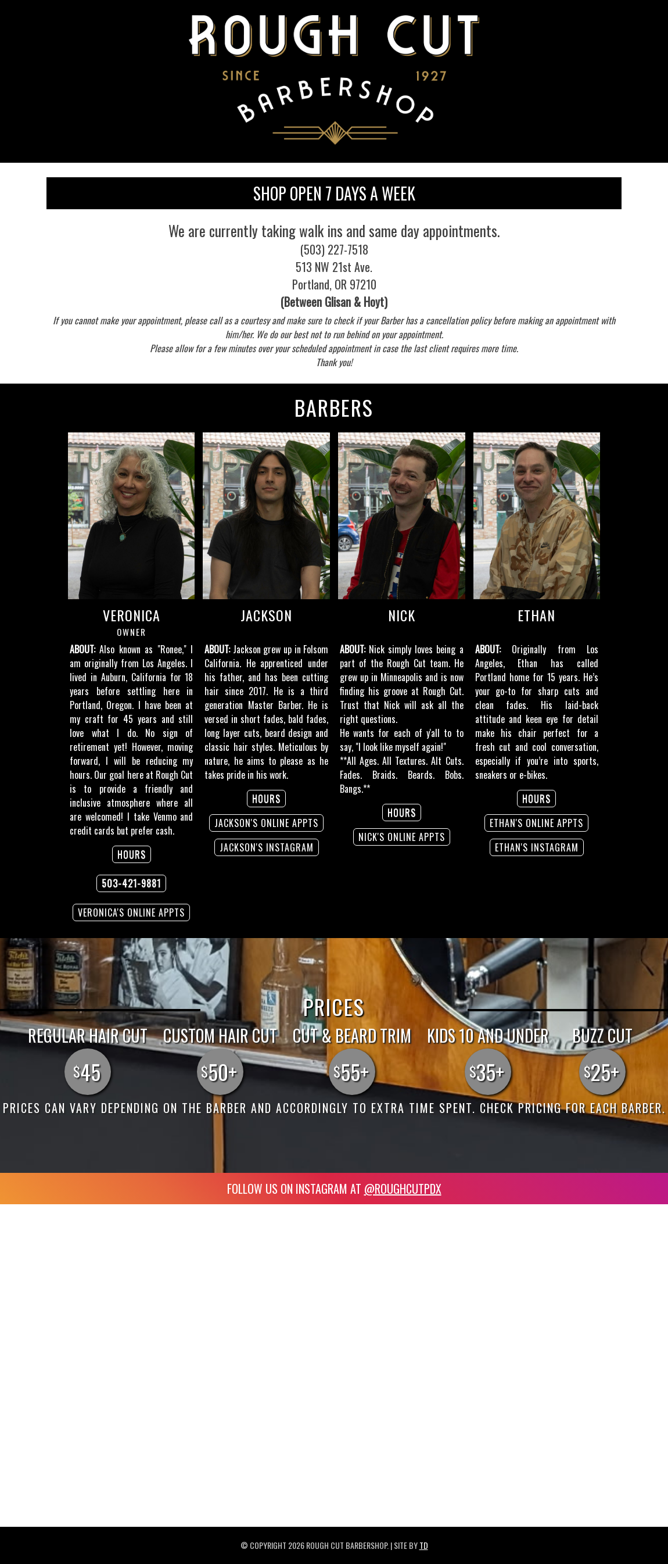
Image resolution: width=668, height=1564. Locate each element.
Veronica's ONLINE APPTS (131, 912)
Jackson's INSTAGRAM (267, 847)
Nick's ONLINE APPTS (401, 837)
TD (423, 1545)
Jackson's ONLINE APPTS (266, 823)
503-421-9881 (131, 883)
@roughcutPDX (402, 1188)
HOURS (131, 854)
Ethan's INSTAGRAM (537, 847)
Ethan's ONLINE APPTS (536, 823)
